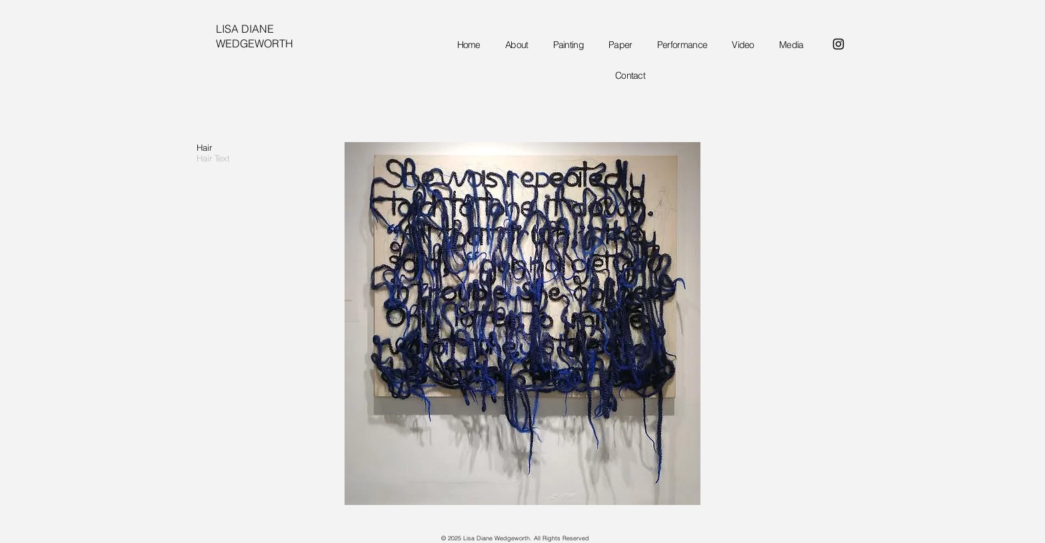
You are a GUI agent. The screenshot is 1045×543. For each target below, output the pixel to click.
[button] (522, 323)
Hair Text (213, 158)
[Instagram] (838, 44)
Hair (204, 147)
